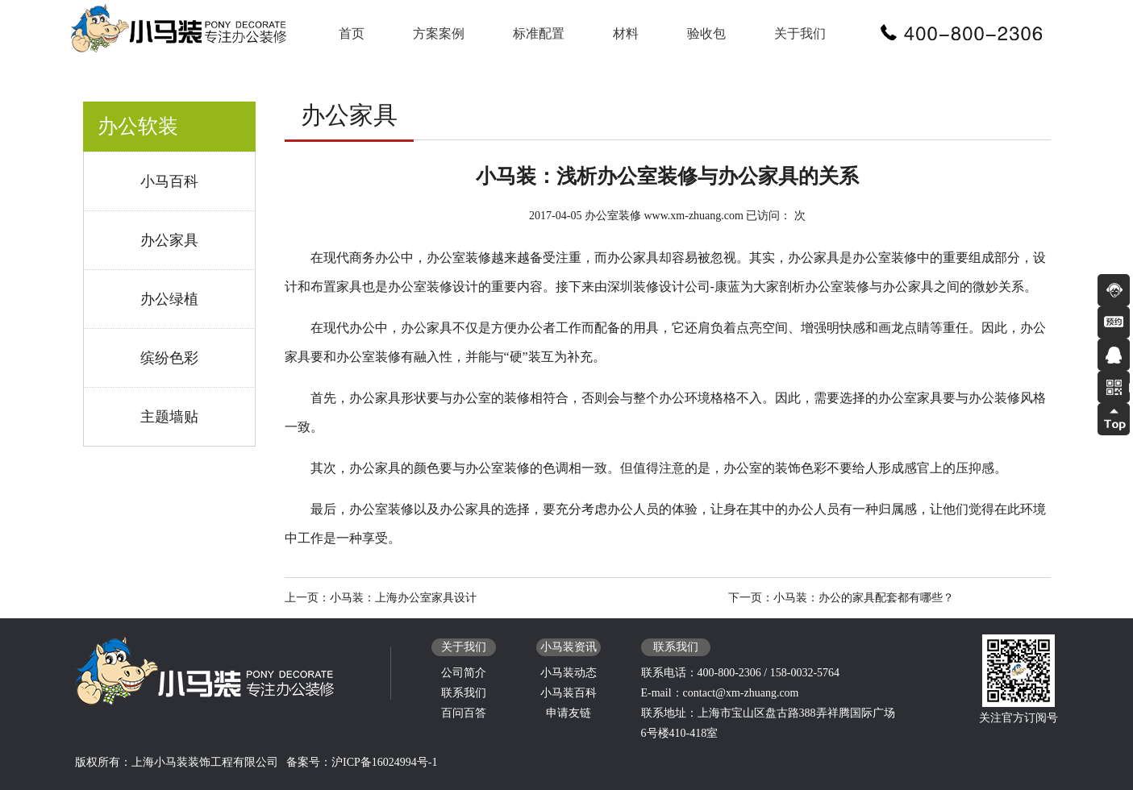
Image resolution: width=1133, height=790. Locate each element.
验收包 (706, 33)
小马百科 (169, 181)
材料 (626, 33)
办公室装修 (613, 216)
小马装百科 (568, 693)
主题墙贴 (169, 417)
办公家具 (169, 240)
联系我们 (463, 693)
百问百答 (463, 713)
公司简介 (463, 673)
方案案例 (438, 33)
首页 (351, 33)
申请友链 (568, 713)
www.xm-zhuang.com (694, 216)
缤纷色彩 (169, 358)
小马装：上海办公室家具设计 (403, 598)
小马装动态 (568, 673)
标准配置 (538, 33)
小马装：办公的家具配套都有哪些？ (863, 598)
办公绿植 (169, 299)
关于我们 (800, 33)
